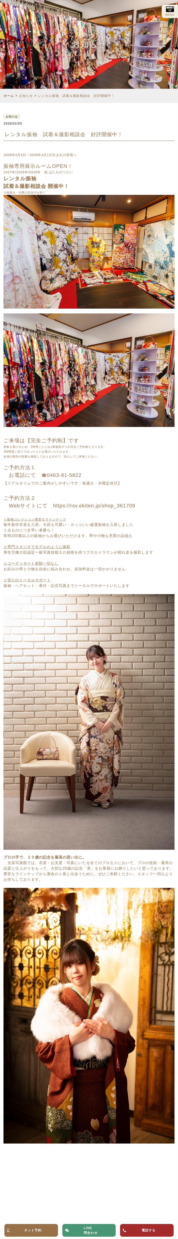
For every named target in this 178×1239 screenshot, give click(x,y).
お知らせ (26, 96)
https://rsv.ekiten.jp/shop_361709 (94, 506)
